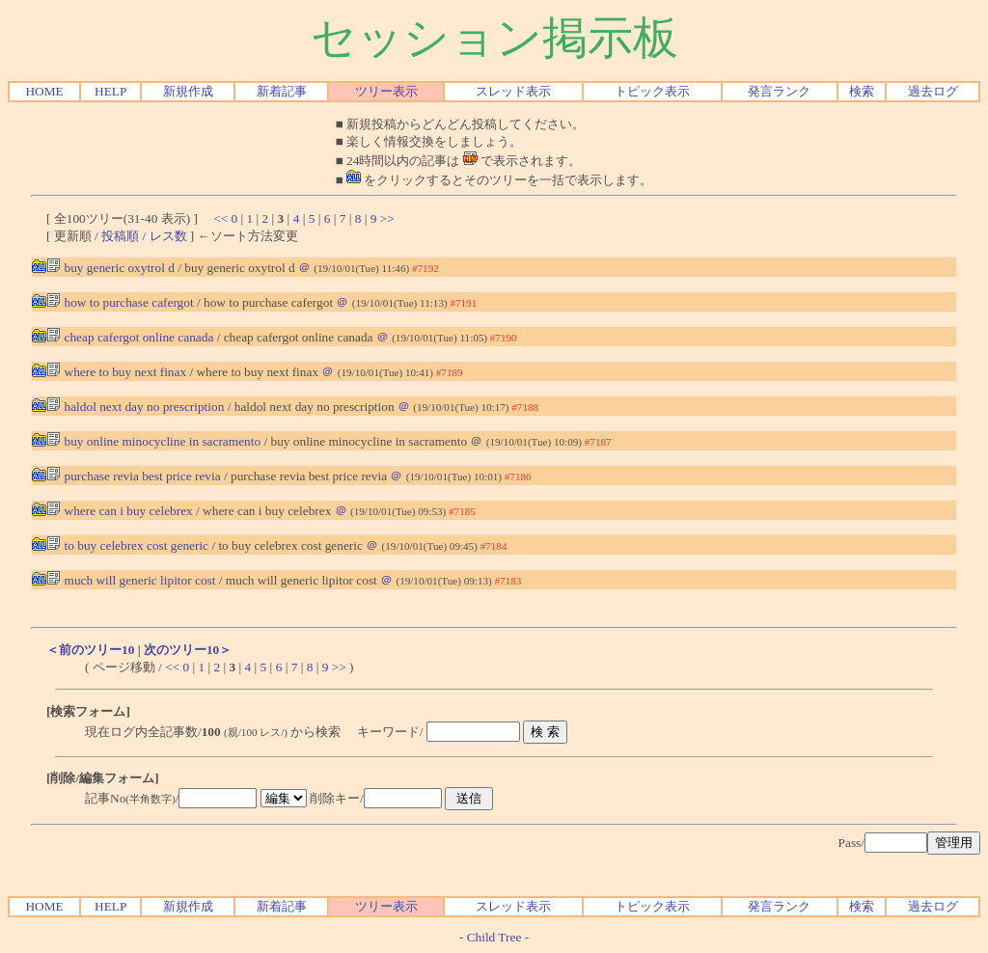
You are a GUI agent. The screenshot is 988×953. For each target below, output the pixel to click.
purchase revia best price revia (133, 476)
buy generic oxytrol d (110, 267)
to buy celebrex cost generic (127, 545)
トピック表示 (652, 91)
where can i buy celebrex (119, 511)
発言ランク (779, 91)
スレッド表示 (513, 91)
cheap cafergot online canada (129, 337)
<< (220, 218)
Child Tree (494, 937)
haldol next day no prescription (135, 406)
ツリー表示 (386, 91)
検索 (861, 91)
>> (387, 218)
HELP (110, 91)
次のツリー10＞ (188, 649)
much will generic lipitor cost (130, 580)
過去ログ (933, 91)
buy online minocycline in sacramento (153, 441)
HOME (44, 91)
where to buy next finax (116, 372)
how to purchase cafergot (119, 302)
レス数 (168, 236)
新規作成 (188, 91)
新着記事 (282, 91)
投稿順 (120, 236)
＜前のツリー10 (90, 649)
